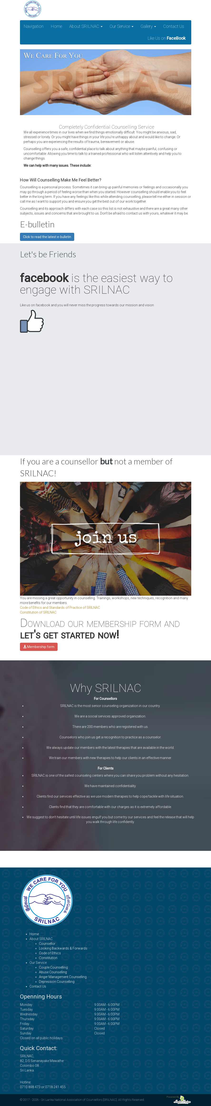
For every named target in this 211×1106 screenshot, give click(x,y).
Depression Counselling (56, 982)
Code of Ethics (50, 953)
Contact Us (173, 26)
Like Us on (166, 38)
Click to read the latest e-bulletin (47, 237)
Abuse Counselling (53, 972)
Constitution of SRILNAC (38, 612)
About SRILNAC (86, 26)
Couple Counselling (53, 967)
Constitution (48, 958)
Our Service (121, 26)
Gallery (148, 26)
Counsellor (47, 943)
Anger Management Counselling (63, 977)
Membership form (38, 647)
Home (56, 26)
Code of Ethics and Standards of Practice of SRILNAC (60, 607)
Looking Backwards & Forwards (63, 948)
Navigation (34, 26)
